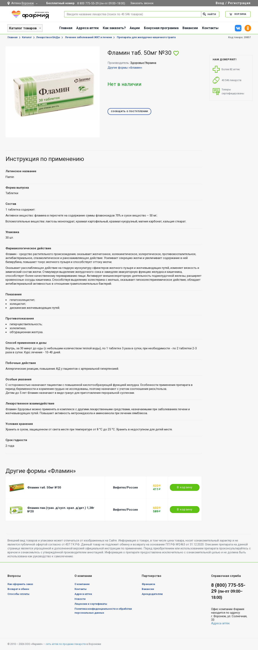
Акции (135, 28)
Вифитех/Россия (125, 487)
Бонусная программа (161, 28)
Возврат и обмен (18, 589)
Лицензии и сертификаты (91, 603)
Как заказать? (114, 28)
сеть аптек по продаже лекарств (66, 643)
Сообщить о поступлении (129, 111)
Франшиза (148, 584)
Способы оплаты (18, 593)
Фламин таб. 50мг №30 (44, 487)
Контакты (210, 28)
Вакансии (190, 28)
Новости (80, 598)
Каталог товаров (23, 28)
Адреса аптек (87, 28)
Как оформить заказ (20, 584)
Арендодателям (152, 593)
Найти (209, 14)
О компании (82, 584)
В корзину (184, 487)
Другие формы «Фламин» (125, 67)
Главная (65, 28)
